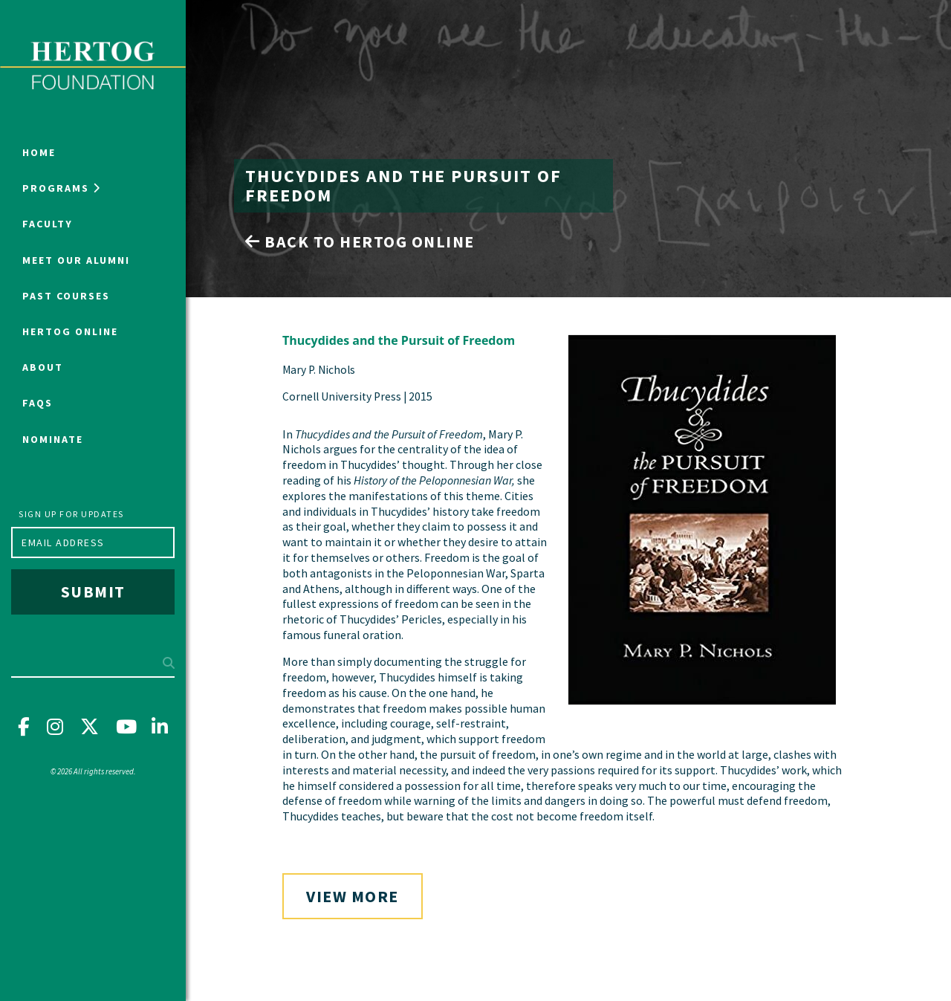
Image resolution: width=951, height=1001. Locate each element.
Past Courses (66, 295)
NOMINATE (52, 439)
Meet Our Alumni (76, 260)
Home (39, 152)
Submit (93, 591)
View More (352, 896)
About (42, 367)
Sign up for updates (71, 513)
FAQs (37, 402)
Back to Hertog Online (360, 241)
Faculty (47, 223)
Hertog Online (70, 331)
